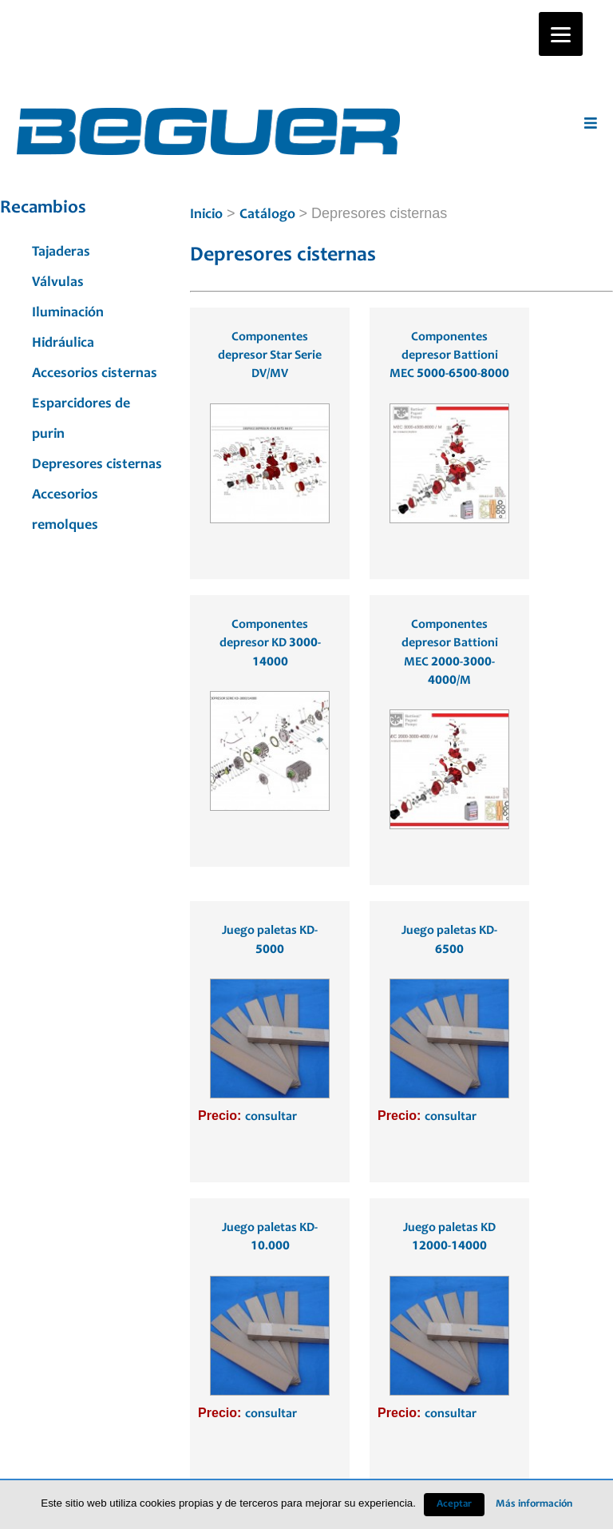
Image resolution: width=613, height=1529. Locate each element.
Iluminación (68, 313)
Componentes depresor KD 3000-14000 (270, 643)
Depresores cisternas (97, 465)
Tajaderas (61, 252)
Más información (534, 1504)
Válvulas (58, 283)
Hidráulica (63, 343)
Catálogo (267, 215)
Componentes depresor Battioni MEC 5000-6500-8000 (449, 356)
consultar (271, 1116)
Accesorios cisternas (94, 374)
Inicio (206, 215)
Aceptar (454, 1504)
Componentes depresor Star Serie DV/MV (270, 356)
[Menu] (561, 34)
